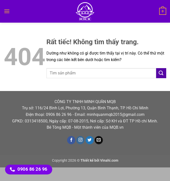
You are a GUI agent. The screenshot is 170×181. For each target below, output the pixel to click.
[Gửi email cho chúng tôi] (99, 140)
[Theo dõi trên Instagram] (80, 140)
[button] (7, 11)
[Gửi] (161, 73)
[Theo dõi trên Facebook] (71, 140)
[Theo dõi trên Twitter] (90, 140)
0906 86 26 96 (59, 114)
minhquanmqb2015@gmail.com (116, 114)
